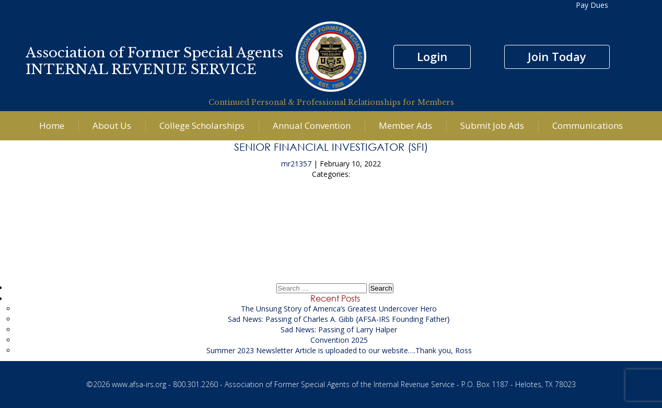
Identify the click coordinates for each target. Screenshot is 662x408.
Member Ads (405, 125)
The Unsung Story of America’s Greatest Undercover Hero (339, 309)
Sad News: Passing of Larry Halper (339, 329)
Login (432, 56)
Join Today (557, 56)
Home (51, 125)
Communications (587, 125)
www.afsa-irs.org (139, 384)
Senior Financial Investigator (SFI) (331, 146)
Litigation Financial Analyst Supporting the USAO (331, 241)
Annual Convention (312, 125)
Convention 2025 (339, 340)
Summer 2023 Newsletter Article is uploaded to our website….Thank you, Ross (339, 350)
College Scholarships (202, 125)
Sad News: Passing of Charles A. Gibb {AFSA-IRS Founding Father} (339, 319)
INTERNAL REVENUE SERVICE (141, 69)
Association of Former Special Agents (154, 52)
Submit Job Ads (492, 125)
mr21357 (296, 164)
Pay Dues (592, 5)
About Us (111, 125)
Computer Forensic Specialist (331, 212)
